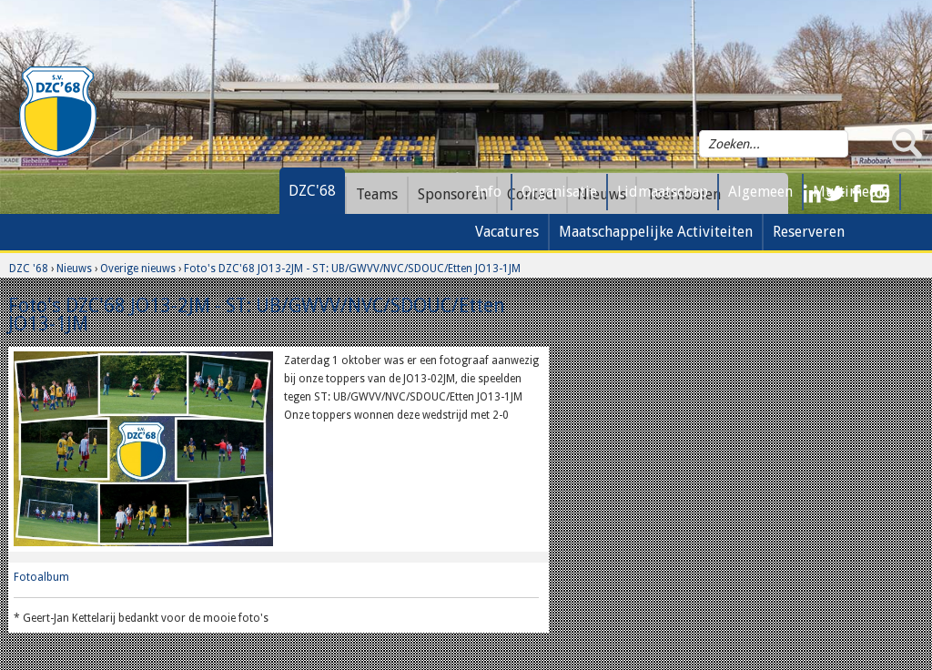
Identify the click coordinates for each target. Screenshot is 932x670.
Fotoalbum (41, 577)
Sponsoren (452, 194)
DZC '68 (28, 268)
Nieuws (74, 268)
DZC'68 (312, 190)
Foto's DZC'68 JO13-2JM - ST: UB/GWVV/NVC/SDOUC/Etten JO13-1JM (352, 268)
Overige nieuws (138, 268)
